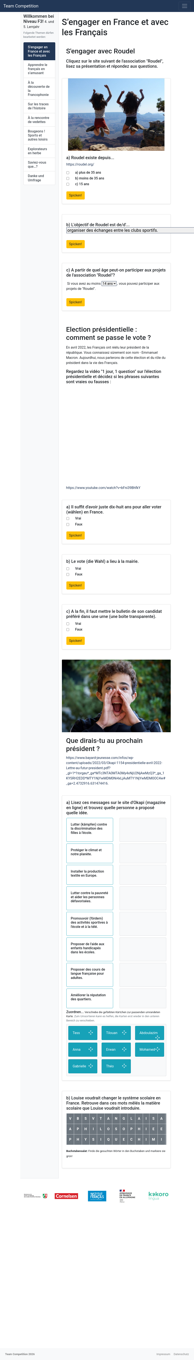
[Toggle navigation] (185, 6)
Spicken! (75, 195)
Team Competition (20, 6)
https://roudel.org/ (80, 164)
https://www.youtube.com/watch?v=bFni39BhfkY (103, 488)
